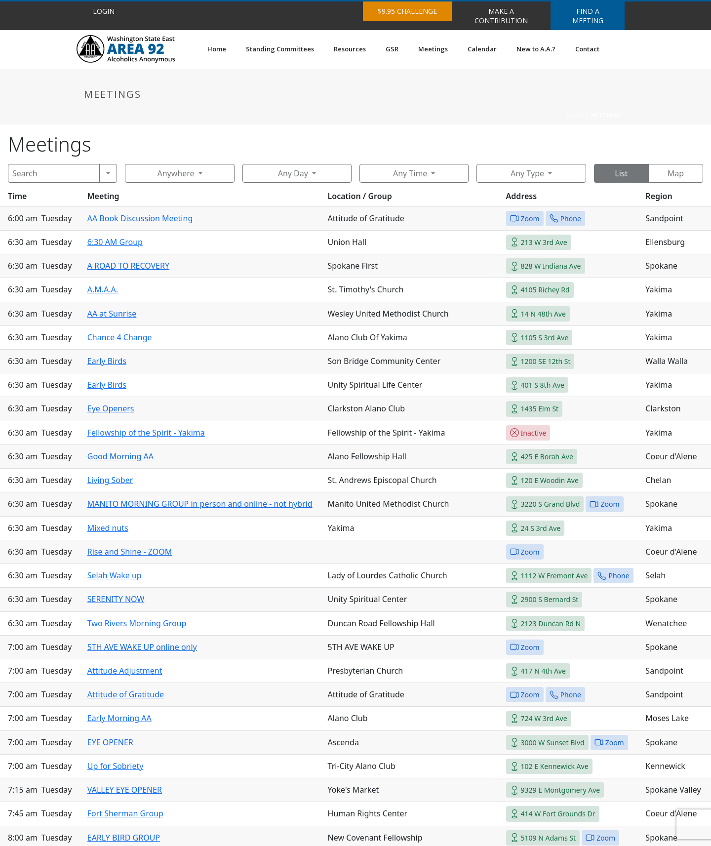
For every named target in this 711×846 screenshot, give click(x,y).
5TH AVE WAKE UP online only (142, 647)
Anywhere (175, 173)
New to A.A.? (535, 48)
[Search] (54, 173)
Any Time (410, 173)
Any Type (527, 173)
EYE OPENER (110, 742)
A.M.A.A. (102, 289)
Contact (587, 48)
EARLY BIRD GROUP (123, 837)
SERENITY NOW (116, 599)
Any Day (293, 173)
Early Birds (106, 361)
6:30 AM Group (115, 242)
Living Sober (110, 480)
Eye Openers (110, 408)
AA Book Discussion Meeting (140, 218)
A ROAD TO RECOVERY (128, 265)
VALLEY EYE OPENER (124, 789)
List (621, 173)
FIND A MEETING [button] (587, 15)
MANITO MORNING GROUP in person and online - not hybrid (200, 503)
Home (216, 48)
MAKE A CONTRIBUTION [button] (501, 15)
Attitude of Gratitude (125, 694)
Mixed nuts (107, 528)
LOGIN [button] (104, 11)
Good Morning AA (120, 456)
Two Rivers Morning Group (137, 623)
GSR (392, 48)
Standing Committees (280, 48)
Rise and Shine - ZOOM (129, 551)
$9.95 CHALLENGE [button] (407, 11)
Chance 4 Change (119, 337)
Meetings (433, 48)
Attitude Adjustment (124, 670)
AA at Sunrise (112, 313)
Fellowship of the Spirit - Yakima (146, 432)
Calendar (482, 48)
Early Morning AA (119, 718)
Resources (350, 48)
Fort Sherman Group (125, 813)
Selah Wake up (114, 575)
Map (676, 173)
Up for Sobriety (115, 766)
